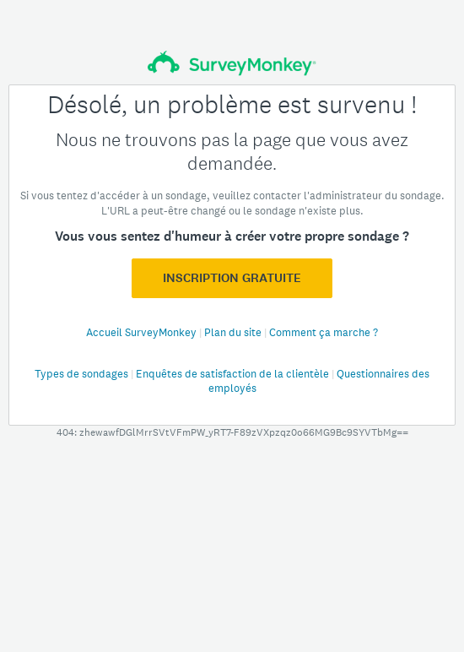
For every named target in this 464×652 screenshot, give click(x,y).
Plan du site (234, 332)
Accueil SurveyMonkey (142, 332)
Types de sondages (83, 374)
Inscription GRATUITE (232, 277)
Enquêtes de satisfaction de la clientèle (234, 374)
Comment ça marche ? (323, 332)
